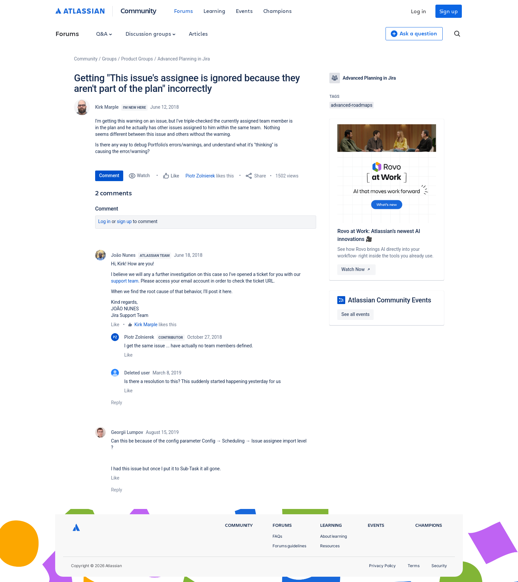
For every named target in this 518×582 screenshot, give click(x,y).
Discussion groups (151, 33)
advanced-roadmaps (351, 105)
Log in (418, 11)
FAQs (277, 536)
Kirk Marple (107, 107)
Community (139, 10)
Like (115, 324)
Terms (414, 565)
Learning (214, 10)
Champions (277, 10)
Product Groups (137, 58)
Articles (198, 33)
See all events (355, 314)
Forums (183, 10)
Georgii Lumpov (127, 432)
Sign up (448, 11)
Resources (330, 545)
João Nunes (123, 255)
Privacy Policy (382, 565)
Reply (116, 402)
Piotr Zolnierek (200, 175)
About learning (333, 536)
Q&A (104, 33)
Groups (109, 58)
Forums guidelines (289, 545)
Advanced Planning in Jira (184, 58)
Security (439, 565)
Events (244, 10)
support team (124, 281)
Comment (109, 175)
